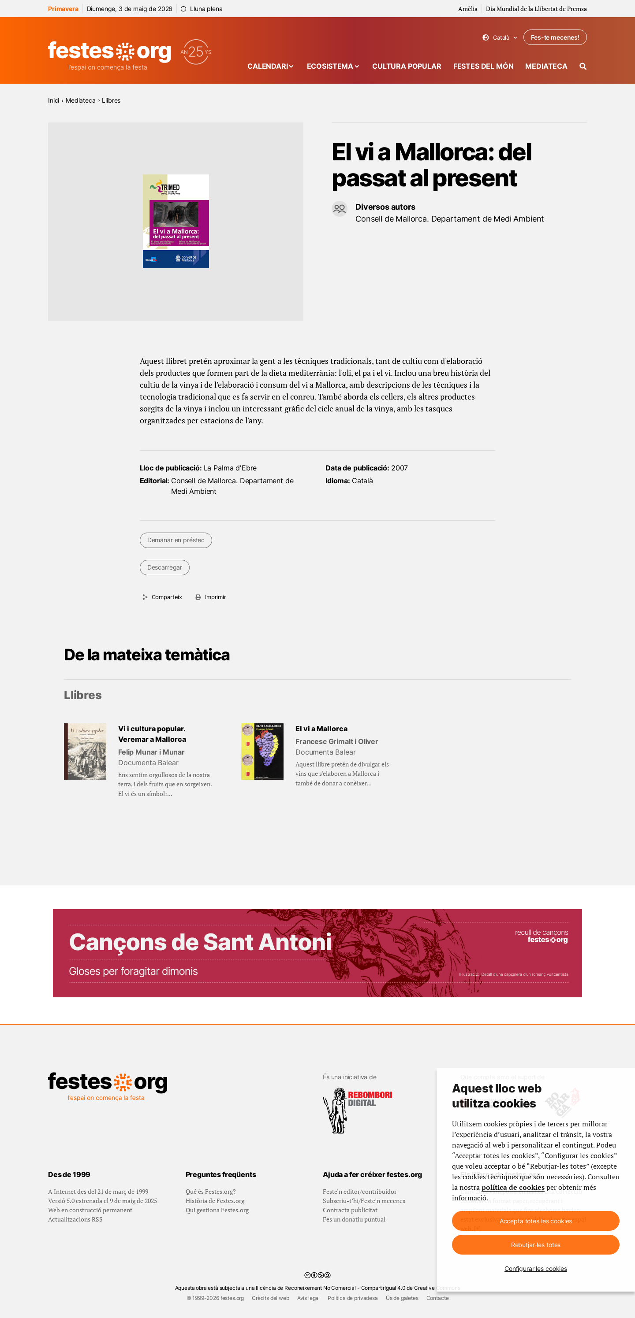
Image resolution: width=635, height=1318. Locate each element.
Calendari (267, 66)
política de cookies (513, 1187)
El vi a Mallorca (321, 728)
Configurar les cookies (535, 1268)
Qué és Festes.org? (211, 1191)
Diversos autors (385, 206)
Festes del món (483, 66)
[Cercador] (583, 66)
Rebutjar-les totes (535, 1244)
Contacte (437, 1298)
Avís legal (308, 1298)
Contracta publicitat (350, 1210)
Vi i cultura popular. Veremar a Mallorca (152, 734)
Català (499, 37)
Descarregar (164, 567)
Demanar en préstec (176, 540)
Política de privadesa (353, 1298)
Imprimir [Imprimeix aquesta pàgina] (215, 596)
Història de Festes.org (215, 1200)
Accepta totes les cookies (536, 1221)
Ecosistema (330, 66)
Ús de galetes (402, 1298)
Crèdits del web (270, 1298)
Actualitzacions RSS (75, 1219)
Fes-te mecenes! (555, 37)
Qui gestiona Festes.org (217, 1210)
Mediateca (546, 66)
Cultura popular (406, 66)
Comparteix (167, 596)
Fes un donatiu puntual (354, 1219)
